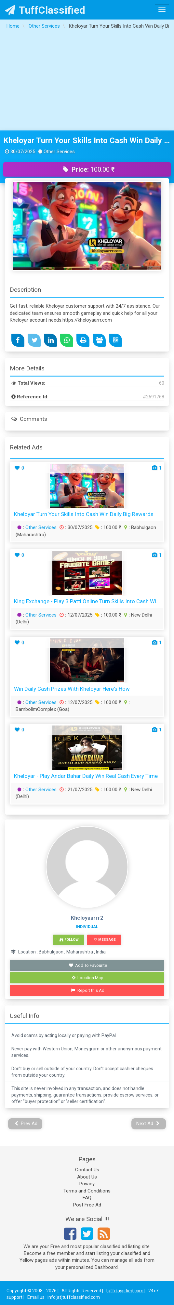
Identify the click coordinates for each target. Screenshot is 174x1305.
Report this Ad (87, 990)
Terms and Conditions (87, 1191)
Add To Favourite (87, 965)
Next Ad (148, 1123)
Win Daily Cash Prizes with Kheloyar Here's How (72, 689)
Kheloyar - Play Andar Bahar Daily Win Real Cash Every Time (86, 776)
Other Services (41, 527)
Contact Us (87, 1170)
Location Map (88, 977)
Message (104, 940)
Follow (69, 940)
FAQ (87, 1198)
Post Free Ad (87, 1205)
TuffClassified (45, 10)
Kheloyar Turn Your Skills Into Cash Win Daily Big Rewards (87, 140)
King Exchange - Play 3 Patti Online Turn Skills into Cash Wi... (87, 601)
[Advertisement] (87, 81)
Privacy (87, 1184)
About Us (87, 1177)
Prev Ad (26, 1123)
